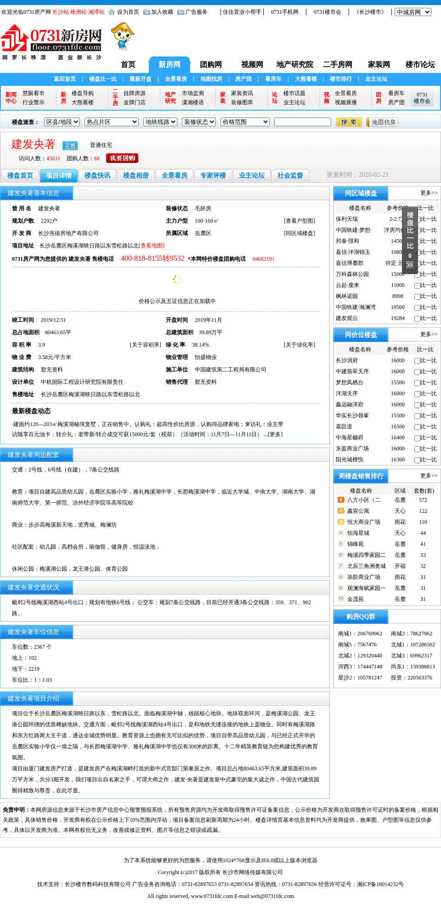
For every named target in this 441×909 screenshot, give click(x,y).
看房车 (273, 79)
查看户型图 (299, 221)
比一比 (428, 219)
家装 (223, 97)
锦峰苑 (355, 544)
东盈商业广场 (352, 448)
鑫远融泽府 (349, 404)
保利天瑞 (347, 219)
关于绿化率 (299, 345)
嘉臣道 (344, 426)
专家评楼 (213, 175)
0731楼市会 (327, 12)
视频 (326, 97)
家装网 (379, 64)
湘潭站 (96, 12)
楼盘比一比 (103, 79)
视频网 (252, 64)
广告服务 (197, 12)
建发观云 (347, 318)
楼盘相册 (136, 175)
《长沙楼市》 (370, 12)
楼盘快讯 (97, 175)
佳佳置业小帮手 (242, 12)
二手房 (115, 98)
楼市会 (422, 101)
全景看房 (176, 79)
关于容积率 (145, 345)
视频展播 (346, 102)
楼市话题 (294, 93)
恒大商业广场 (363, 522)
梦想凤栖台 (349, 382)
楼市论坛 (420, 64)
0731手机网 (285, 12)
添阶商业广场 (363, 577)
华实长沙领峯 (352, 415)
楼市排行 (341, 79)
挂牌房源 (135, 93)
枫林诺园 (347, 296)
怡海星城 (358, 533)
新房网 (169, 64)
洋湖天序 (347, 393)
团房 (378, 97)
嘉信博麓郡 (349, 263)
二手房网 (337, 64)
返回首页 (65, 79)
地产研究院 (295, 64)
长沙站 (60, 12)
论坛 (274, 97)
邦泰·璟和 (347, 241)
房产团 (243, 79)
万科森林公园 (352, 274)
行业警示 (34, 102)
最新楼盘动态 (31, 411)
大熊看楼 (306, 79)
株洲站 (78, 12)
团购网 (211, 64)
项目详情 (59, 175)
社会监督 (290, 175)
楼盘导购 (83, 93)
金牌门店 (135, 102)
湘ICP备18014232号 (380, 884)
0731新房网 (53, 46)
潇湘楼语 (193, 102)
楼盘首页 (20, 175)
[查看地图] (151, 245)
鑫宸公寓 (358, 511)
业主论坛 (376, 79)
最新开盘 (141, 79)
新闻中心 (11, 97)
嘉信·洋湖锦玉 (353, 252)
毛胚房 (203, 208)
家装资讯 (242, 93)
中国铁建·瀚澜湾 (356, 307)
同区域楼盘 (299, 233)
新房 (63, 97)
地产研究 (170, 97)
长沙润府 (347, 360)
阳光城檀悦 (349, 459)
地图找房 (211, 79)
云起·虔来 (347, 285)
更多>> (429, 193)
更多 (275, 434)
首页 (128, 64)
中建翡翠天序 (352, 371)
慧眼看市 (34, 93)
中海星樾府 (349, 437)
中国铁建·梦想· (354, 230)
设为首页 (128, 12)
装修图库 (242, 102)
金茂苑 (355, 599)
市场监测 (193, 93)
